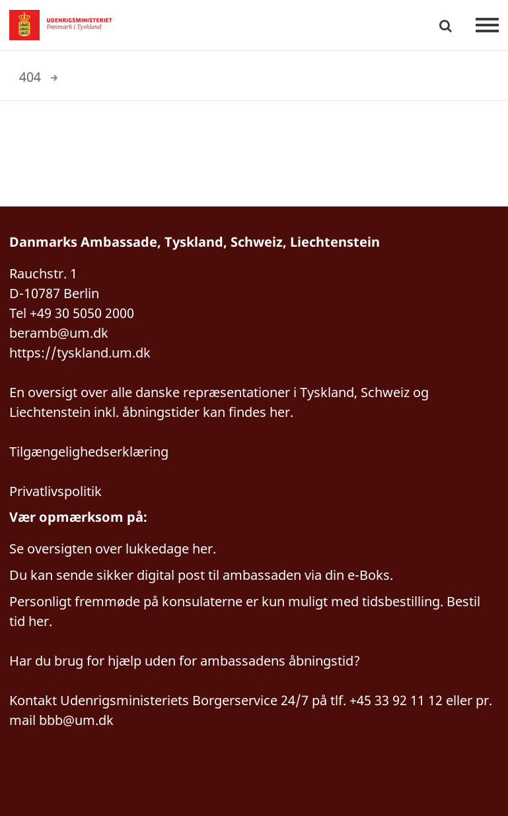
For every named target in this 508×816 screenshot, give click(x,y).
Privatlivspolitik (55, 491)
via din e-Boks (347, 575)
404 (30, 77)
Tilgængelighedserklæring (88, 451)
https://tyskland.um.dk (80, 352)
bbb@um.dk (76, 720)
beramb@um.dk (58, 333)
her (202, 548)
